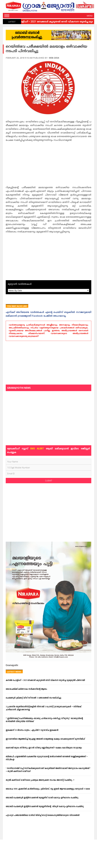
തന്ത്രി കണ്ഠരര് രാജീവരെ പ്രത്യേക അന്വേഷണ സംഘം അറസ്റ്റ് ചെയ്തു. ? (40, 780)
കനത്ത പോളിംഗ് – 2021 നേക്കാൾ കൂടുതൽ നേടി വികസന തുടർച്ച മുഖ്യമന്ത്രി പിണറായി (45, 680)
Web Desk (54, 57)
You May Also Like (17, 306)
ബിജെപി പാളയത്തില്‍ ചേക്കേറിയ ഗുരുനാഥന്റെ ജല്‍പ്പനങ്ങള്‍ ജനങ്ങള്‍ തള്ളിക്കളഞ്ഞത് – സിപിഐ (46, 758)
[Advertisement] (48, 165)
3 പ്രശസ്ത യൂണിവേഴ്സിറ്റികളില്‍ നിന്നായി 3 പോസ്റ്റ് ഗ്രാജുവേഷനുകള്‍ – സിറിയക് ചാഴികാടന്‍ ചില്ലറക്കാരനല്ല (43, 708)
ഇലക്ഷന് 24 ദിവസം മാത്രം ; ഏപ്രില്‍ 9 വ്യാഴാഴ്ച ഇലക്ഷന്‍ (32, 730)
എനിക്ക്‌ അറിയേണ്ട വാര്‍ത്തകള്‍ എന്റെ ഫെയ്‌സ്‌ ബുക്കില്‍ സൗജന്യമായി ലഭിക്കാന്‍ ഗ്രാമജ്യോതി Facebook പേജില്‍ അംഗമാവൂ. (48, 314)
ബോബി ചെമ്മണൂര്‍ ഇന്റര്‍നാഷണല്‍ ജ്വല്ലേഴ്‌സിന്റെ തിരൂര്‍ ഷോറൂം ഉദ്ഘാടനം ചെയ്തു (45, 806)
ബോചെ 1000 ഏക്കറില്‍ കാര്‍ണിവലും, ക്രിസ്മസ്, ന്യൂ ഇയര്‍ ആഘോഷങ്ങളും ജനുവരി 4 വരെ (48, 789)
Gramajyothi (12, 665)
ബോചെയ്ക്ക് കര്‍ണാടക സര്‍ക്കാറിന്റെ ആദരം (26, 689)
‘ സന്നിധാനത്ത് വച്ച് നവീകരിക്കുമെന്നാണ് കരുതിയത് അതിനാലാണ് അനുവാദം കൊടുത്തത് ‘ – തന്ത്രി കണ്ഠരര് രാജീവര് (48, 770)
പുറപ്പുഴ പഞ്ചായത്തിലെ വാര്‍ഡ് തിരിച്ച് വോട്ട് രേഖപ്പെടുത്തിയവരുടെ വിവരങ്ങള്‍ (42, 815)
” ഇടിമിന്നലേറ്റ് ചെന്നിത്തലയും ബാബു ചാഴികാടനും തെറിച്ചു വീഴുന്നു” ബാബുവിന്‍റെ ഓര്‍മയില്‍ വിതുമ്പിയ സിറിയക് (44, 720)
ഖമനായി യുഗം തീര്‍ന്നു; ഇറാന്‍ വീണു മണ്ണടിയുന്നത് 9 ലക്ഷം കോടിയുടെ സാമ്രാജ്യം (44, 747)
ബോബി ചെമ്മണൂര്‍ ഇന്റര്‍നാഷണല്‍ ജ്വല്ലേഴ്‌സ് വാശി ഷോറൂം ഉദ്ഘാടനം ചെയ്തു (42, 797)
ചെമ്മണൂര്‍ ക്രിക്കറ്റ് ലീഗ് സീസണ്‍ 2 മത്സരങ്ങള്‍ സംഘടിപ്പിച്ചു (33, 698)
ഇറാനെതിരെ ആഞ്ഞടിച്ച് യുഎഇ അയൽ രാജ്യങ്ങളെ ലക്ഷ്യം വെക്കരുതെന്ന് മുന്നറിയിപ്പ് (45, 739)
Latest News (14, 671)
